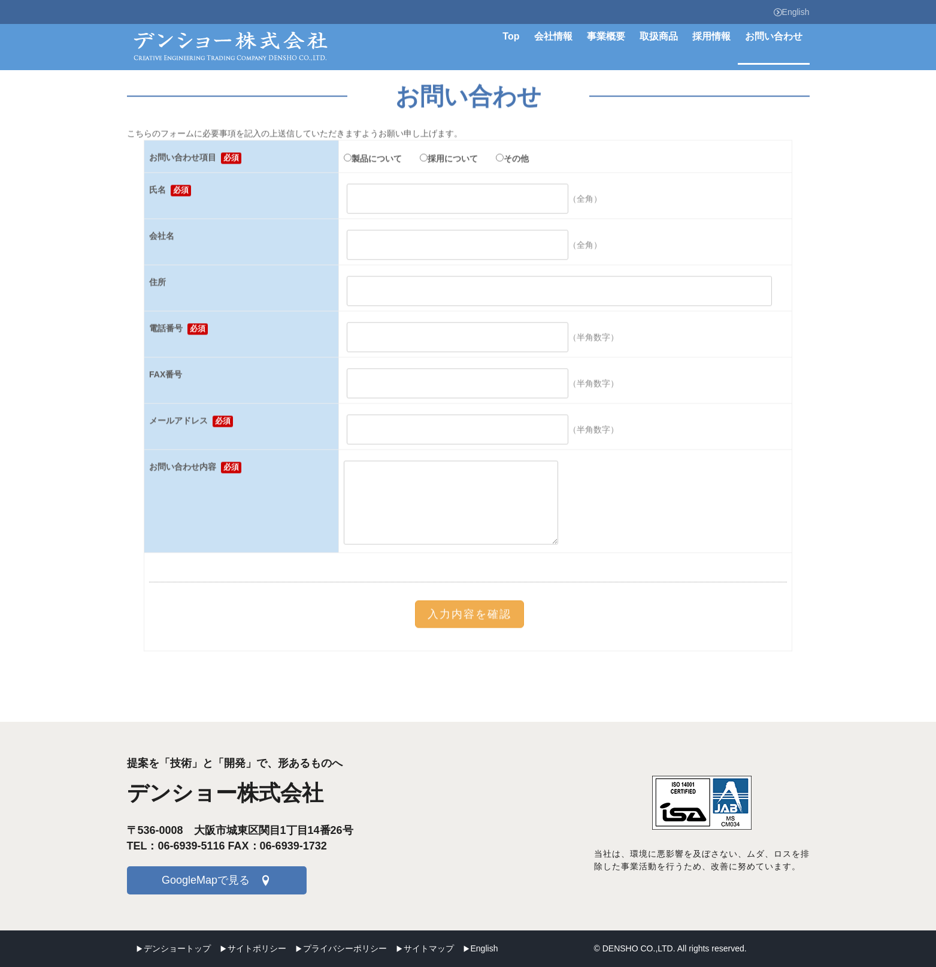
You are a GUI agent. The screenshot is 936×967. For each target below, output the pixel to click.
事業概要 (606, 36)
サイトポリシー (257, 948)
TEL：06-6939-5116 (176, 846)
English (792, 12)
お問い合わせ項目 (195, 159)
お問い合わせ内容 (195, 469)
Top (510, 36)
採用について (449, 160)
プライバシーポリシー (345, 948)
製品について (373, 160)
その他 (512, 160)
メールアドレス (191, 423)
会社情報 (553, 36)
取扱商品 (659, 36)
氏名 (170, 192)
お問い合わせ (773, 36)
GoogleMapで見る (206, 880)
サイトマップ (429, 948)
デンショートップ (177, 948)
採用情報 (711, 36)
